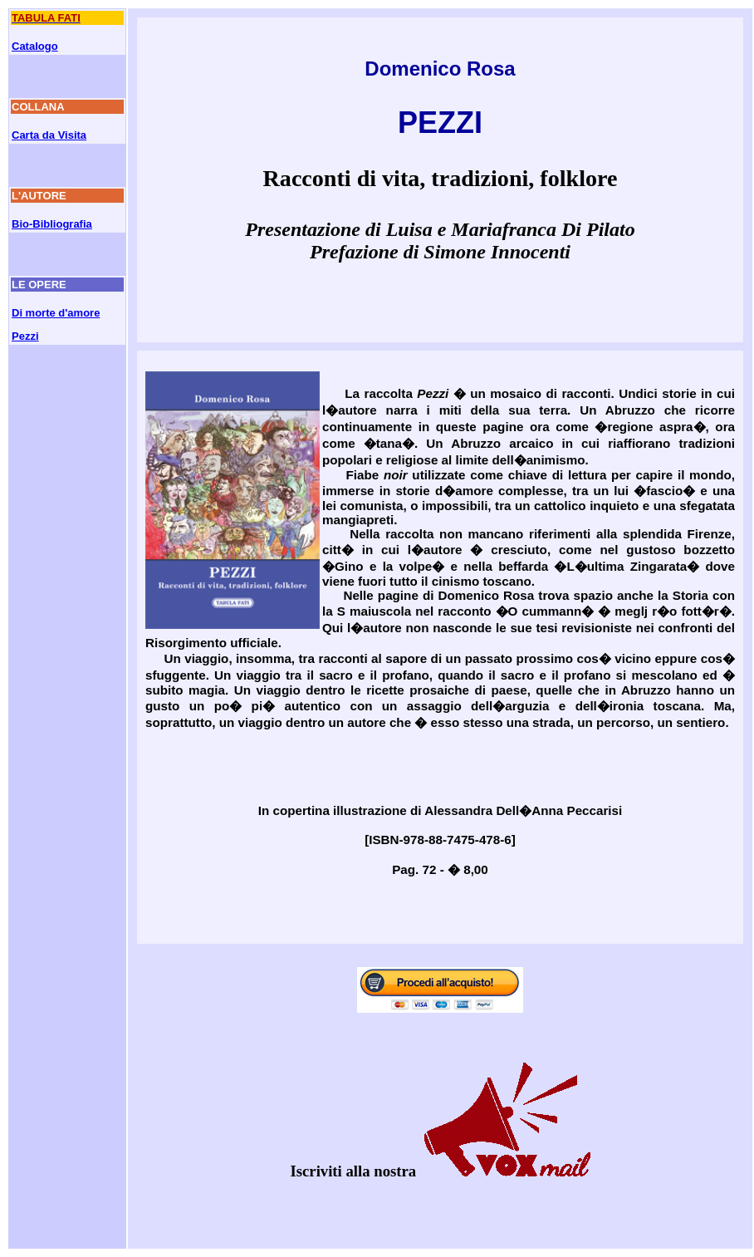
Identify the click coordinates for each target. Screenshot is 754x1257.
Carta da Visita (49, 135)
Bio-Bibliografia (52, 224)
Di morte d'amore (56, 313)
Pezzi (25, 336)
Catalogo (35, 46)
